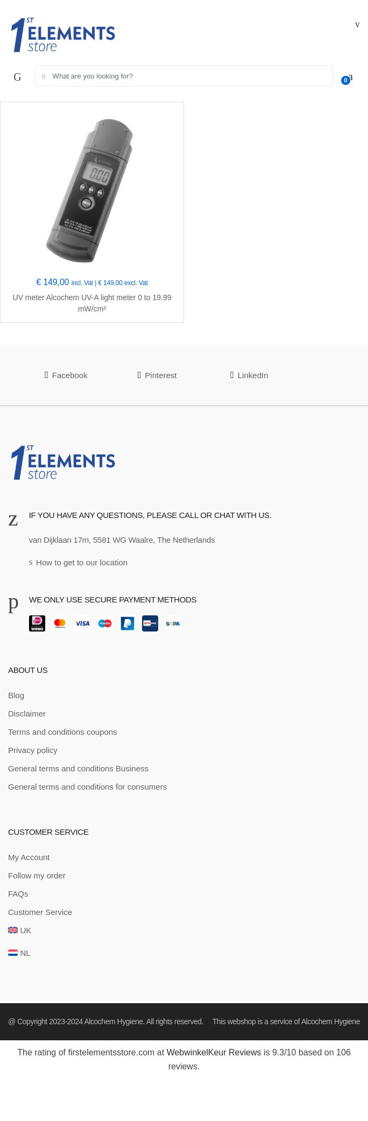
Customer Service (40, 912)
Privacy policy (33, 750)
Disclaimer (27, 713)
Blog (16, 695)
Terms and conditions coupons (62, 731)
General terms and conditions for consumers (87, 786)
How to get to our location (78, 562)
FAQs (18, 893)
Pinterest (157, 375)
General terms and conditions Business (78, 768)
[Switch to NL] (19, 953)
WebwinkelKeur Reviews (214, 1052)
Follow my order (37, 875)
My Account (29, 857)
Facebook (66, 375)
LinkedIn (249, 375)
